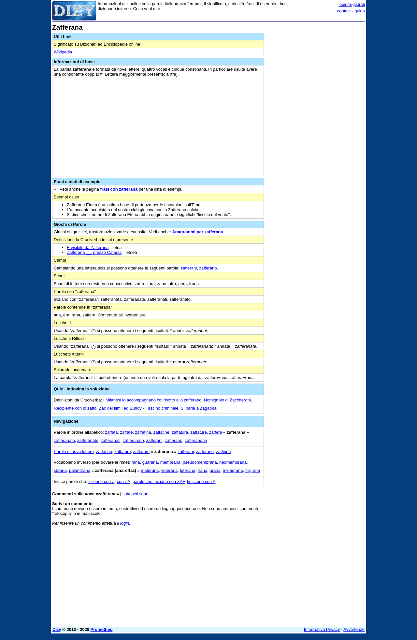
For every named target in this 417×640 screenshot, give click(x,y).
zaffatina (143, 432)
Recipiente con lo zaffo (75, 408)
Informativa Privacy (322, 629)
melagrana (233, 470)
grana (215, 470)
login (124, 523)
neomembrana (233, 462)
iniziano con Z (101, 481)
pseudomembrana (200, 462)
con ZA (123, 481)
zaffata (111, 432)
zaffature (199, 432)
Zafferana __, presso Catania (94, 252)
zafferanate (87, 440)
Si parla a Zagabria (199, 408)
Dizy (56, 629)
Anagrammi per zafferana (197, 231)
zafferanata (64, 440)
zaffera (215, 432)
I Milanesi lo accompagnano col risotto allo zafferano (152, 400)
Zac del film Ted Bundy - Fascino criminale (139, 408)
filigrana (252, 470)
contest (344, 10)
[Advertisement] (316, 121)
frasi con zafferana (118, 189)
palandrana (79, 470)
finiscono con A (201, 481)
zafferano (208, 268)
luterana (187, 470)
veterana (169, 470)
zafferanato (133, 440)
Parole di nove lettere (74, 451)
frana (203, 470)
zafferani (189, 268)
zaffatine (161, 432)
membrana (170, 462)
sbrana (60, 470)
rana (135, 462)
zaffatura (180, 432)
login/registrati (351, 4)
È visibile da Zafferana (87, 247)
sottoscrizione (135, 493)
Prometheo (102, 629)
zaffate (126, 432)
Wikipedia (63, 52)
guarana (150, 462)
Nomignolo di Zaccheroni (227, 400)
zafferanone (196, 440)
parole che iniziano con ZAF (159, 481)
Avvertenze (354, 629)
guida (359, 10)
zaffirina (223, 451)
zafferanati (110, 440)
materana (150, 470)
